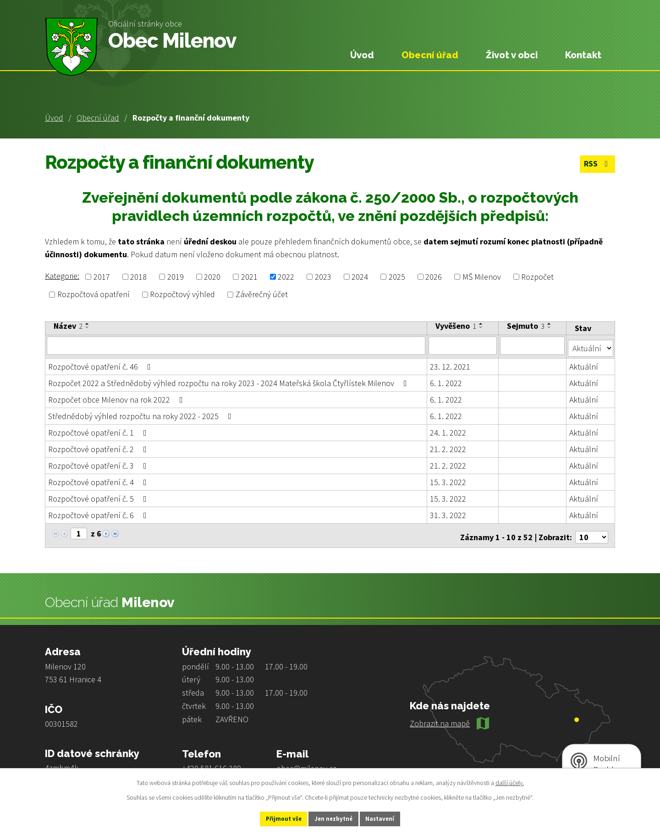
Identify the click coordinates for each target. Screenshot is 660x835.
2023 (323, 276)
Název (68, 326)
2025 (397, 276)
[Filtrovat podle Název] (236, 345)
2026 (433, 276)
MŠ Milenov (481, 276)
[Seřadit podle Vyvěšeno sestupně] (482, 327)
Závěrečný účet (262, 294)
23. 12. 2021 (450, 364)
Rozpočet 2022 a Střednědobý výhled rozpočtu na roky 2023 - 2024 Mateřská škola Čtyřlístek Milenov (229, 380)
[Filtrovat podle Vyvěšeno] (463, 345)
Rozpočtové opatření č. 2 (99, 446)
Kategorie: (62, 276)
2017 (102, 276)
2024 (360, 276)
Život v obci (512, 55)
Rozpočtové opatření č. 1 (99, 430)
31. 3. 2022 (448, 512)
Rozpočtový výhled (182, 294)
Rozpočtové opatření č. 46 (101, 364)
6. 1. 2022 (446, 380)
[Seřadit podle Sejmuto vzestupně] (550, 324)
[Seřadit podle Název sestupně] (87, 327)
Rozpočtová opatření (93, 294)
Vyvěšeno (456, 326)
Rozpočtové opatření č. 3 (99, 463)
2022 (286, 276)
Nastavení (390, 818)
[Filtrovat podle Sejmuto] (532, 345)
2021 (249, 276)
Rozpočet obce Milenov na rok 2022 (117, 397)
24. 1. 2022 (448, 430)
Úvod (54, 117)
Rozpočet (537, 276)
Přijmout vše (274, 818)
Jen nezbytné (334, 818)
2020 (212, 276)
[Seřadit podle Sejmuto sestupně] (550, 327)
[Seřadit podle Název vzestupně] (87, 324)
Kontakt (583, 55)
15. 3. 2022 (448, 479)
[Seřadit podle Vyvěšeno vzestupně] (482, 324)
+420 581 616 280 (211, 762)
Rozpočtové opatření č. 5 (99, 496)
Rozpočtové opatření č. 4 (99, 479)
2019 (175, 276)
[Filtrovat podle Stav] (590, 345)
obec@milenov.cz (306, 762)
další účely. (509, 781)
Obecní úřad (98, 117)
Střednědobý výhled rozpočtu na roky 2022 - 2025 (141, 413)
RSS (596, 165)
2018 (138, 276)
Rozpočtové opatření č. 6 (99, 512)
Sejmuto (526, 326)
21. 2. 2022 (448, 446)
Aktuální (584, 364)
